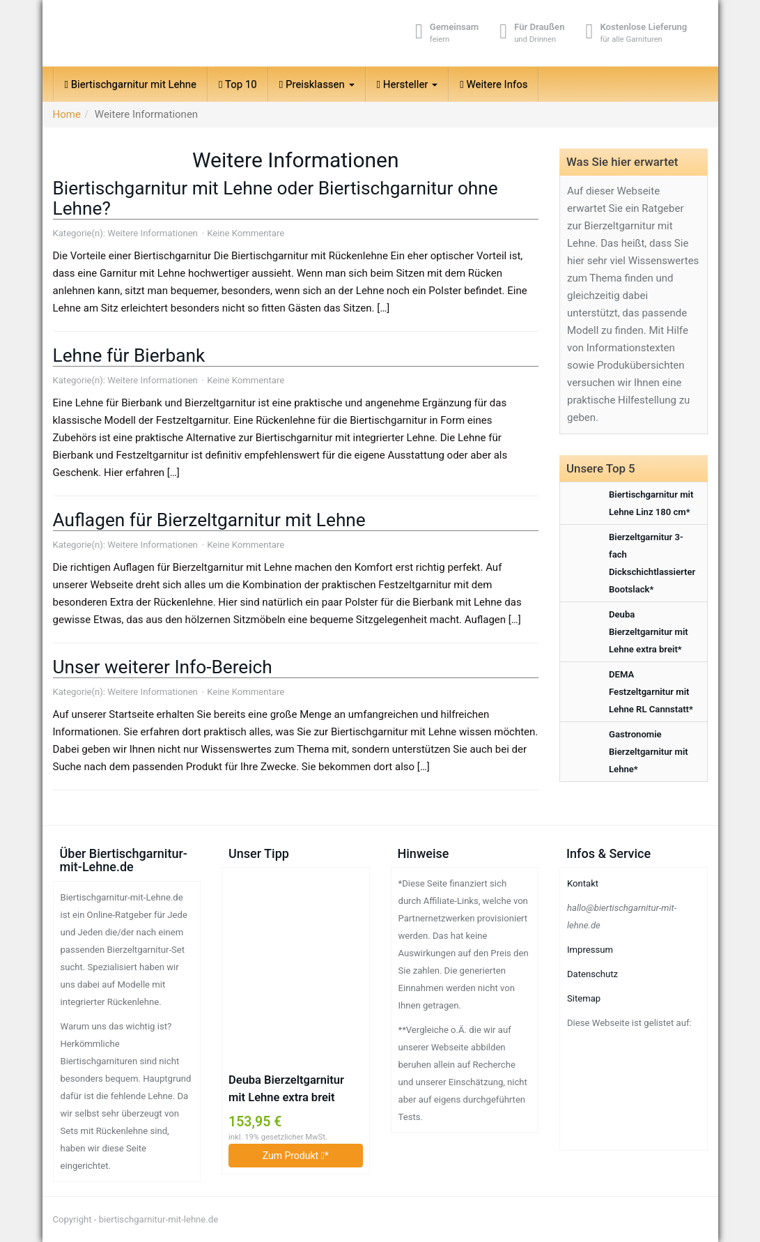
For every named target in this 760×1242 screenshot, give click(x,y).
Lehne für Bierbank (129, 355)
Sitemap (583, 998)
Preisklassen (317, 84)
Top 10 (238, 84)
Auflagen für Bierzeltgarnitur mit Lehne (209, 519)
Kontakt (582, 883)
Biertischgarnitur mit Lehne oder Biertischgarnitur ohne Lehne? (275, 198)
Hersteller (407, 84)
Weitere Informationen (152, 233)
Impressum (590, 949)
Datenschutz (592, 974)
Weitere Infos (493, 84)
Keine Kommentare (245, 233)
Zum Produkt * (296, 1155)
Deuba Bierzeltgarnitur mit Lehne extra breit (286, 1088)
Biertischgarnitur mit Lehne (131, 84)
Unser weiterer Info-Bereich (162, 667)
